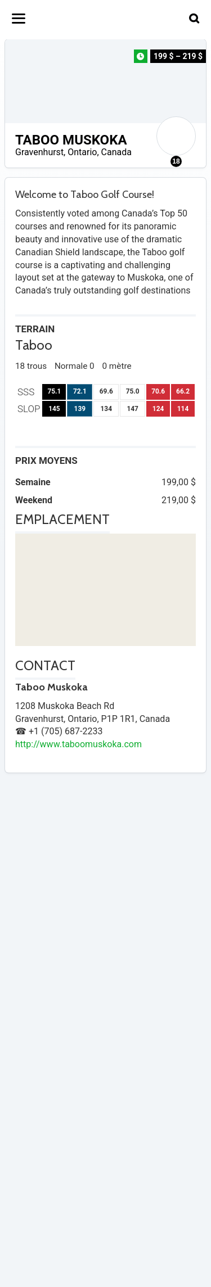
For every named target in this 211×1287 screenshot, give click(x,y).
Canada (116, 152)
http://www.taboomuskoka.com (78, 744)
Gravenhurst (39, 152)
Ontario (82, 152)
